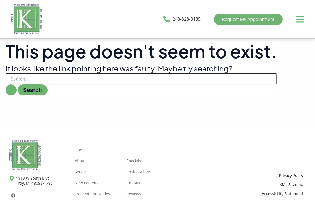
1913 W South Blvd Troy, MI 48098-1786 (34, 181)
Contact (133, 182)
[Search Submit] (11, 89)
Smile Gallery (138, 171)
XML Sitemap (291, 184)
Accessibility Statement (282, 193)
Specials (134, 160)
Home (80, 149)
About (80, 160)
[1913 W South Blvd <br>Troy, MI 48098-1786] (12, 178)
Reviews (134, 193)
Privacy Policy (291, 175)
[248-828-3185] (166, 19)
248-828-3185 (186, 19)
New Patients (86, 182)
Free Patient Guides (92, 193)
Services (82, 171)
